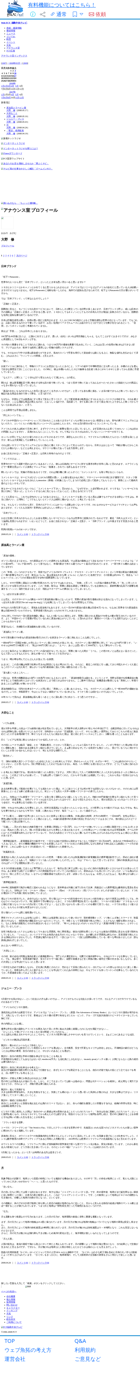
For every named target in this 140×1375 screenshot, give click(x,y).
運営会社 (14, 1358)
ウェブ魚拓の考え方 (28, 1349)
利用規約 (85, 1349)
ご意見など (88, 1358)
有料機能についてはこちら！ (62, 4)
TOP (9, 1340)
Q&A (80, 1340)
